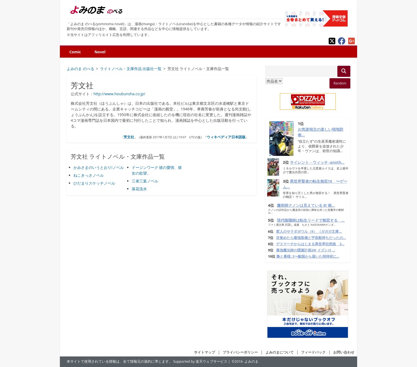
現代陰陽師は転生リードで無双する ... (311, 220)
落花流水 (139, 188)
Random (340, 83)
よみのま (251, 361)
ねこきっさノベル (88, 175)
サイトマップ (204, 352)
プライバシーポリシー (240, 352)
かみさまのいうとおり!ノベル (98, 167)
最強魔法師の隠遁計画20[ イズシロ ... (305, 250)
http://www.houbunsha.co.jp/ (119, 93)
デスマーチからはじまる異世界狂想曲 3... (310, 244)
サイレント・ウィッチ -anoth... (317, 162)
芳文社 (129, 137)
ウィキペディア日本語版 (226, 137)
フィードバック (313, 352)
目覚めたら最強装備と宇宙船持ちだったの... (311, 237)
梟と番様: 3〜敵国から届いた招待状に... (308, 256)
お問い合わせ (343, 352)
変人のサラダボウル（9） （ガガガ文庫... (309, 231)
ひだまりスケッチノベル (94, 183)
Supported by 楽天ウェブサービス (200, 361)
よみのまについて (280, 352)
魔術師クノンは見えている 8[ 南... (306, 205)
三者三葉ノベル (145, 181)
